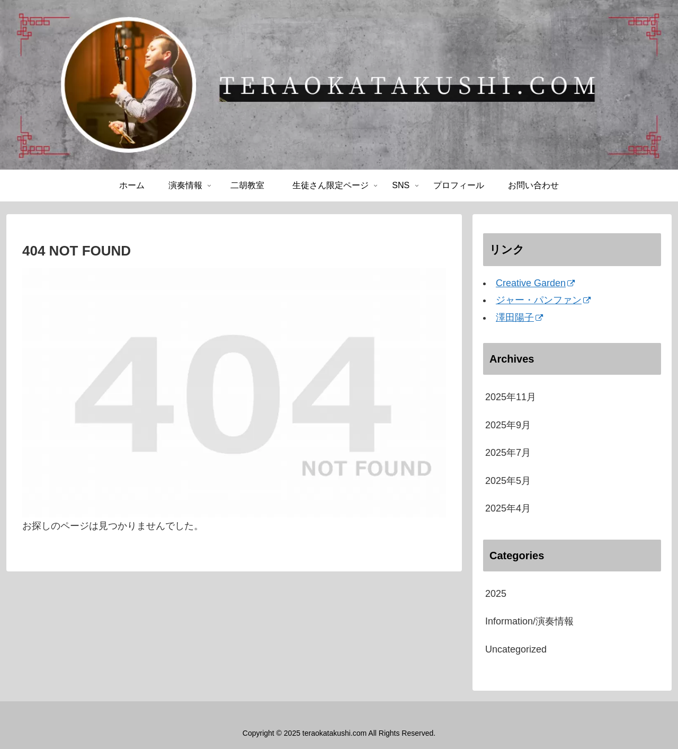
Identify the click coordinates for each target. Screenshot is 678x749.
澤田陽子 (519, 317)
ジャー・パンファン (543, 300)
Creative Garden (535, 283)
